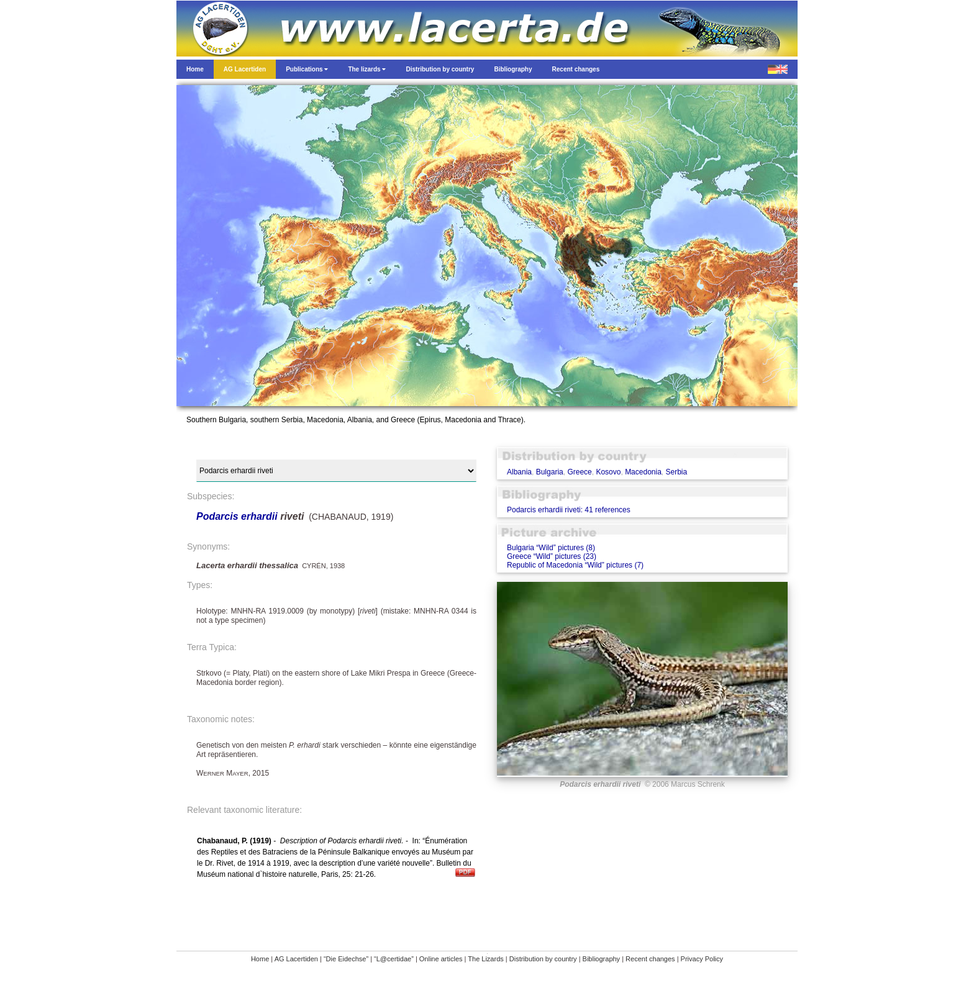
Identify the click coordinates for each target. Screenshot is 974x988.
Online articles (441, 959)
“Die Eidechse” (346, 959)
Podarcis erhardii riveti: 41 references (568, 509)
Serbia (677, 472)
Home (260, 959)
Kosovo (608, 472)
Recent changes (650, 959)
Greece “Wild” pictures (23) (551, 556)
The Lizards (485, 959)
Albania (519, 472)
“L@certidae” (394, 959)
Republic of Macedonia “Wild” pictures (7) (575, 565)
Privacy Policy (702, 959)
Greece (579, 472)
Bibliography (602, 959)
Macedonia (643, 472)
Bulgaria (549, 472)
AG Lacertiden (296, 959)
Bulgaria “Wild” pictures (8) (551, 547)
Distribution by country (543, 959)
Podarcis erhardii (237, 516)
